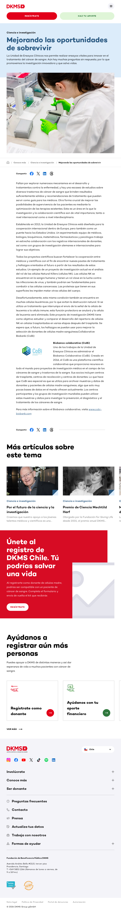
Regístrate (17, 607)
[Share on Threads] (51, 174)
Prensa (15, 818)
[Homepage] (8, 162)
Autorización (79, 902)
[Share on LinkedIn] (45, 174)
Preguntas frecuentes (27, 801)
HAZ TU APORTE (87, 16)
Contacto (17, 810)
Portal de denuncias (58, 902)
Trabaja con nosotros (26, 835)
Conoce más (20, 162)
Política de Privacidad (32, 902)
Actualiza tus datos (25, 827)
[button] (34, 351)
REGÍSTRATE (32, 16)
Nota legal (12, 902)
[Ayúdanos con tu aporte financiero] (106, 713)
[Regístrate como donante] (50, 713)
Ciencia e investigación (42, 162)
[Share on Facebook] (32, 174)
